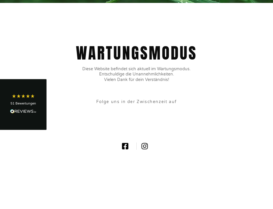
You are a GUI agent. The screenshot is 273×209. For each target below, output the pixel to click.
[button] (23, 104)
